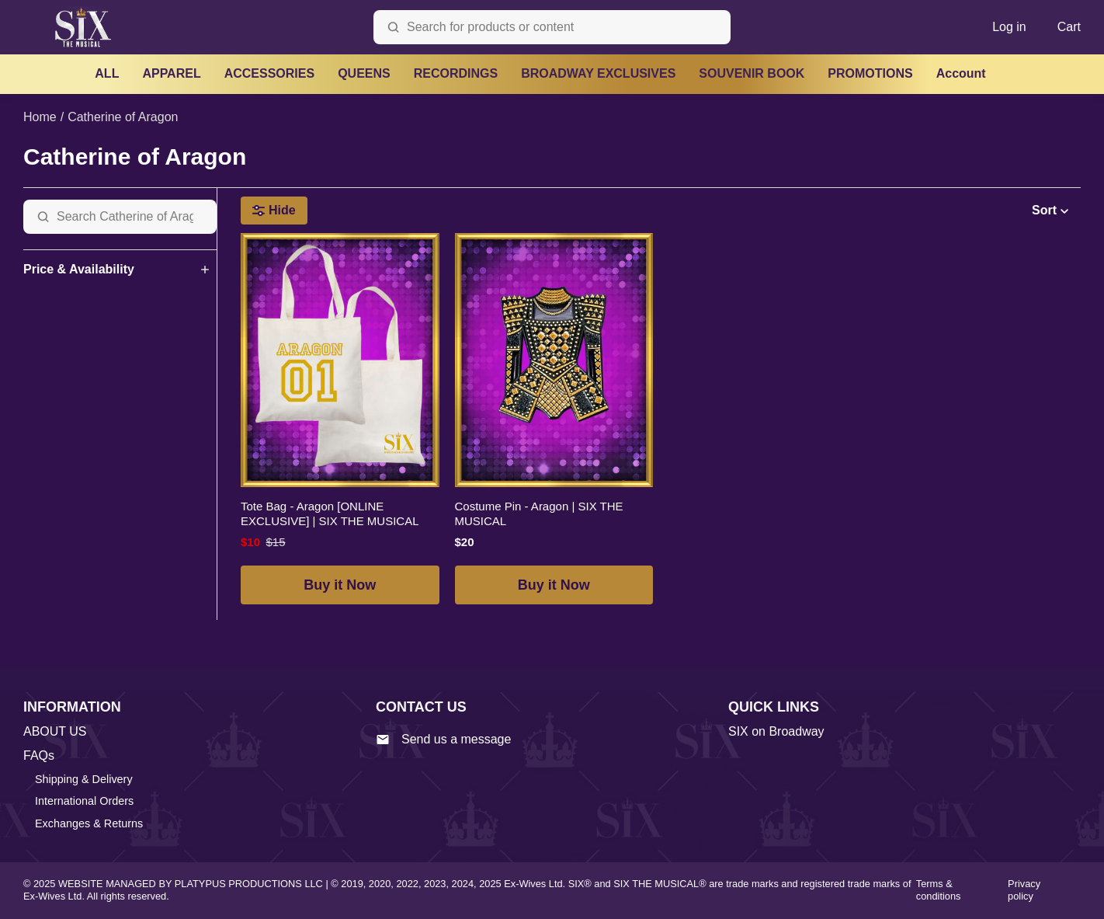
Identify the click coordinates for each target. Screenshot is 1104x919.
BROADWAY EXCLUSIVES (598, 73)
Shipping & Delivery (84, 779)
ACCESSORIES (269, 73)
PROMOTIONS (870, 73)
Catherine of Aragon (123, 117)
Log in (1009, 26)
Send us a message (443, 740)
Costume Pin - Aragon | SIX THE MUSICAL (539, 514)
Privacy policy (1024, 890)
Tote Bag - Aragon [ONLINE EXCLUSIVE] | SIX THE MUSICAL (330, 514)
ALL (107, 73)
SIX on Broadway (776, 731)
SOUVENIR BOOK (751, 73)
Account (961, 73)
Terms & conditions (938, 890)
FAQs (38, 755)
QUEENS (364, 73)
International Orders (84, 801)
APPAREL (171, 73)
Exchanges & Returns (89, 823)
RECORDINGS (456, 73)
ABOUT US (55, 731)
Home (40, 117)
